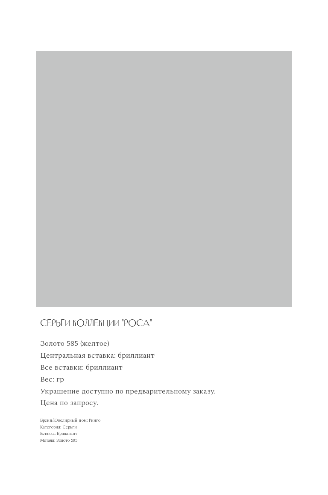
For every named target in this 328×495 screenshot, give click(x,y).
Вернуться (25, 11)
